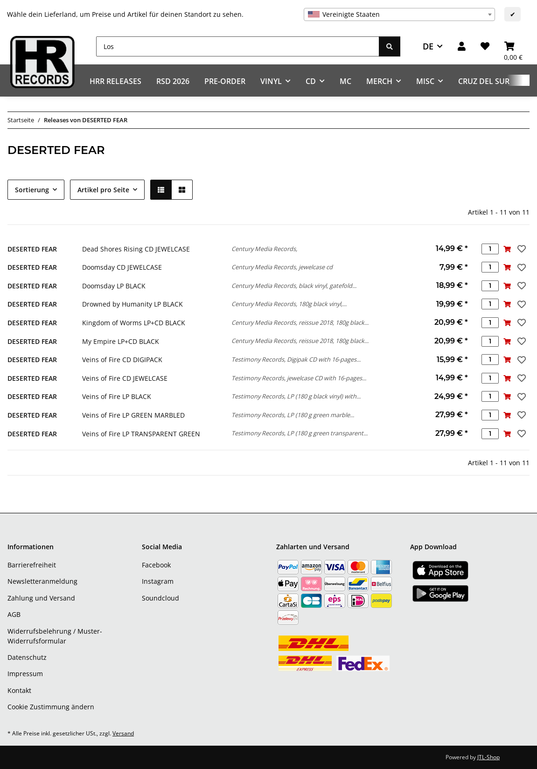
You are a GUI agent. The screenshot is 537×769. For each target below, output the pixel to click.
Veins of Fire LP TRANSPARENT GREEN (141, 433)
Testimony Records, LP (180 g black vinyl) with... (296, 396)
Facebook (156, 564)
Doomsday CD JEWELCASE (122, 267)
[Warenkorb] (513, 46)
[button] (461, 46)
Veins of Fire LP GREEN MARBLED (133, 415)
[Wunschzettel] (485, 46)
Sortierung (32, 189)
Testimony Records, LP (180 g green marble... (292, 415)
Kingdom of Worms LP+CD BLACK (133, 322)
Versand (123, 733)
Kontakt (19, 690)
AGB (14, 614)
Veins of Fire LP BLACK (116, 396)
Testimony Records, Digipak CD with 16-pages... (296, 359)
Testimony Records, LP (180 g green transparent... (299, 433)
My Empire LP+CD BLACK (120, 341)
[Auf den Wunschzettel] (521, 249)
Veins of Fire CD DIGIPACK (122, 359)
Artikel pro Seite (103, 189)
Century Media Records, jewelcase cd (282, 267)
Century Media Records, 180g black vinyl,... (289, 304)
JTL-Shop (488, 757)
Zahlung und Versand (41, 598)
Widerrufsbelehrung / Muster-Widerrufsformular (54, 636)
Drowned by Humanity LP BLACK (132, 304)
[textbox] (399, 14)
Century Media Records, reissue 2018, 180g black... (300, 322)
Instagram (158, 581)
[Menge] (490, 249)
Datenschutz (27, 657)
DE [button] (428, 46)
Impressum (25, 673)
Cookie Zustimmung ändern (50, 706)
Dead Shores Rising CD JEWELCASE (136, 249)
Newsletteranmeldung (42, 581)
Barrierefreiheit (31, 564)
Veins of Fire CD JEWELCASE (124, 378)
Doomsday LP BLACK (114, 285)
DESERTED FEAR (32, 249)
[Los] (237, 46)
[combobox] (399, 14)
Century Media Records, (264, 249)
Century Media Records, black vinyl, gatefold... (293, 285)
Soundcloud (160, 598)
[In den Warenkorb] (507, 249)
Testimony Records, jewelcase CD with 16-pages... (298, 378)
